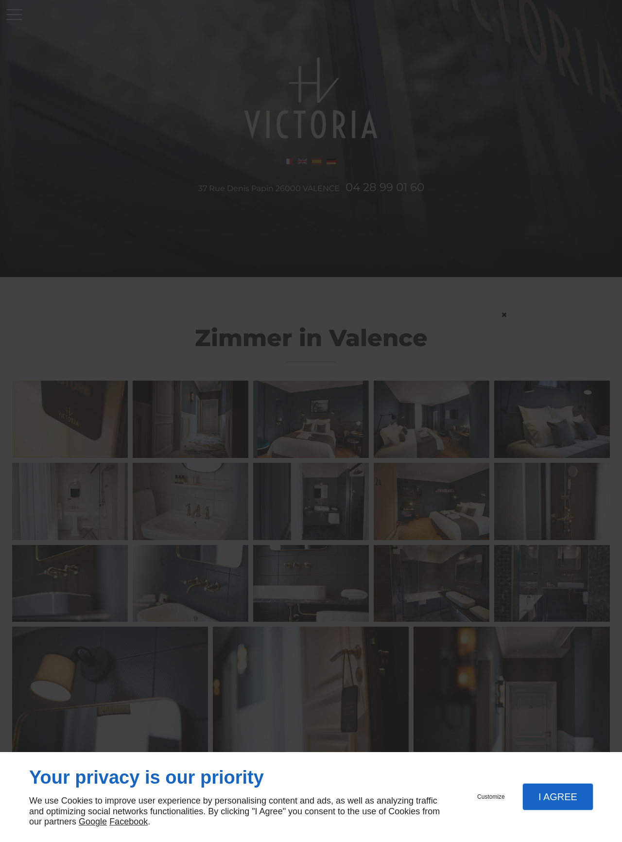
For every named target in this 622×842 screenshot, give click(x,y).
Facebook (128, 821)
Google (93, 821)
